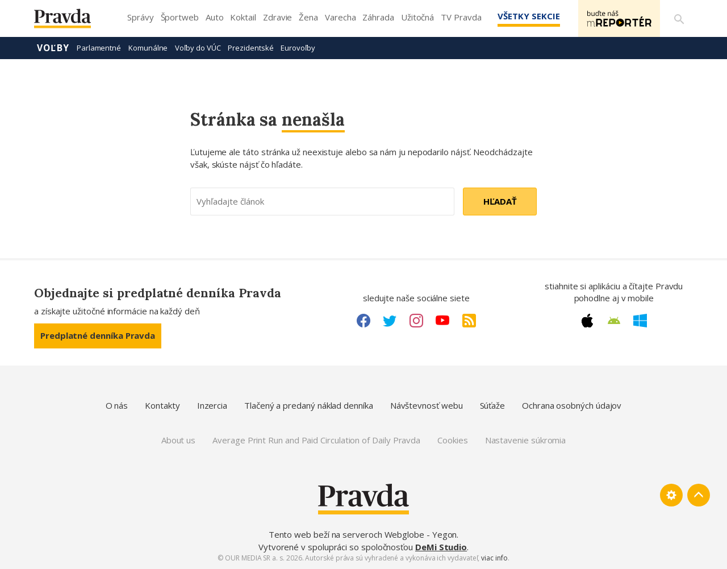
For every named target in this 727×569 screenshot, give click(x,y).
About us (178, 440)
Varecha (340, 17)
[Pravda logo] (71, 21)
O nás (117, 405)
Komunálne (148, 48)
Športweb (180, 17)
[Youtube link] (442, 320)
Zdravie (277, 17)
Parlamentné (99, 48)
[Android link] (614, 320)
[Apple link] (587, 320)
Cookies (452, 440)
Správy (140, 17)
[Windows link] (640, 320)
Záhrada (378, 17)
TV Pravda (461, 17)
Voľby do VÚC (197, 48)
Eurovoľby (298, 48)
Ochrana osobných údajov (571, 405)
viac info (494, 558)
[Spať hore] (698, 495)
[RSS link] (469, 320)
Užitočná (417, 17)
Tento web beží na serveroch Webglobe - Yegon (363, 534)
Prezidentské (250, 48)
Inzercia (212, 405)
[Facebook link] (363, 320)
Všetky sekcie (527, 16)
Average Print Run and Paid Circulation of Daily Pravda (316, 440)
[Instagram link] (416, 320)
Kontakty (162, 405)
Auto (215, 17)
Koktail (243, 17)
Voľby (53, 47)
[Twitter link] (389, 320)
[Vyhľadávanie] (679, 19)
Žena (308, 17)
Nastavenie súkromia (525, 440)
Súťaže (492, 405)
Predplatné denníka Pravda (97, 335)
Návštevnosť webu (426, 405)
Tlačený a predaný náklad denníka (308, 405)
